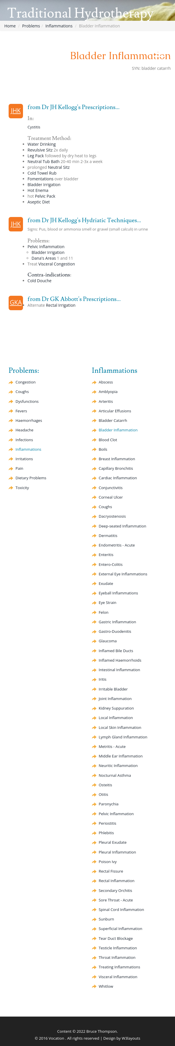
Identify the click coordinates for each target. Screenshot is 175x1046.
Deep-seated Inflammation (122, 526)
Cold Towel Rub (42, 173)
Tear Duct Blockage (116, 938)
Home (10, 26)
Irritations (24, 458)
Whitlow (106, 986)
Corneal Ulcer (111, 497)
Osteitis (105, 784)
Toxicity (22, 487)
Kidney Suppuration (116, 708)
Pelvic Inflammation (46, 246)
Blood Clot (108, 439)
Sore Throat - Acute (116, 900)
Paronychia (109, 804)
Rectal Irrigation (61, 305)
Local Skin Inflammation (120, 727)
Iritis (103, 679)
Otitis (103, 794)
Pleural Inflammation (117, 852)
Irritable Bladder (113, 689)
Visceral (57, 264)
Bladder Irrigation (44, 184)
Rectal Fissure (111, 871)
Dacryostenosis (112, 516)
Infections (24, 439)
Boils (103, 449)
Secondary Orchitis (115, 890)
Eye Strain (107, 602)
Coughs (22, 391)
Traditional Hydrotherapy (80, 13)
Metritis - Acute (112, 746)
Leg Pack (36, 155)
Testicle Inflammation (118, 947)
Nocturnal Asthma (115, 775)
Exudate (106, 583)
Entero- (111, 564)
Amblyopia (108, 391)
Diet (39, 202)
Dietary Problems (31, 477)
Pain (19, 468)
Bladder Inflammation (118, 430)
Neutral (59, 167)
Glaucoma (108, 640)
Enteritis (106, 554)
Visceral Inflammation (118, 976)
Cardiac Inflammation (118, 477)
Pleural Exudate (113, 842)
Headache (24, 430)
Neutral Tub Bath (44, 161)
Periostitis (107, 823)
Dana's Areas (44, 258)
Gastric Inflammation (117, 621)
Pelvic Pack (45, 196)
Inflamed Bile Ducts (116, 650)
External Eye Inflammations (123, 574)
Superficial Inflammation (121, 928)
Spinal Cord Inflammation (121, 909)
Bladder (113, 420)
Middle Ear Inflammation (121, 756)
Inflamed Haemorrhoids (120, 660)
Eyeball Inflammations (118, 593)
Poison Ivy (108, 861)
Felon (104, 612)
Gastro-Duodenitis (115, 631)
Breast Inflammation (117, 458)
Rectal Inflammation (116, 880)
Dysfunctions (27, 401)
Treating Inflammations (119, 967)
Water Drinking (42, 144)
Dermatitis (108, 535)
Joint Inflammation (115, 698)
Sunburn (106, 919)
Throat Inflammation (117, 957)
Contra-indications (49, 275)
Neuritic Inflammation (118, 765)
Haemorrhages (29, 420)
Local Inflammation (116, 717)
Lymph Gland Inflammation (123, 737)
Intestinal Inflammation (119, 669)
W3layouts (131, 1038)
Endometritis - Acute (117, 545)
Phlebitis (106, 832)
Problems (31, 26)
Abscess (106, 382)
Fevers (21, 410)
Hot (38, 190)
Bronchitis (116, 468)
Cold (39, 280)
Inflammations (58, 26)
